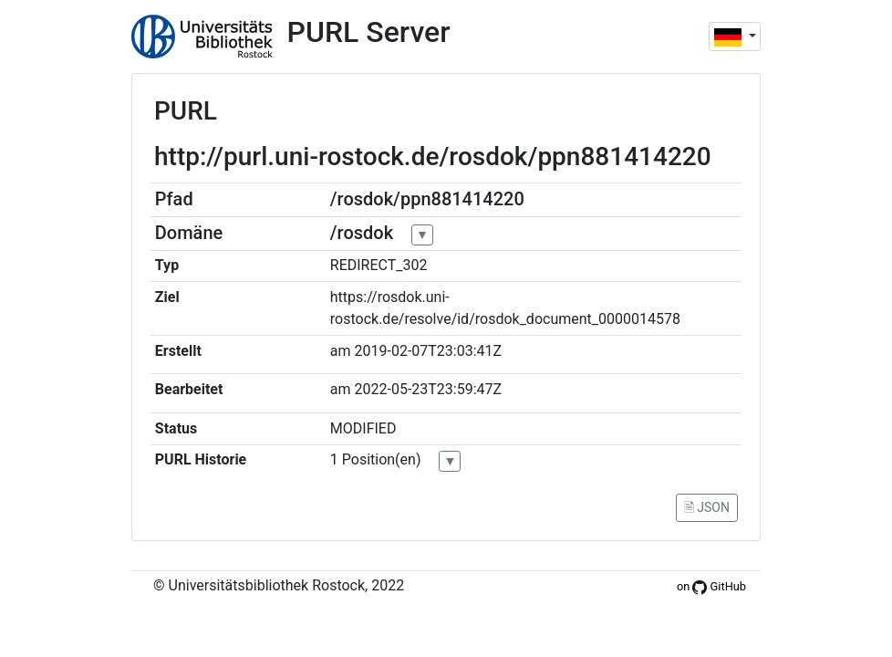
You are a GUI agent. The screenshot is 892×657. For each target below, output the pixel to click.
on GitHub (711, 586)
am (340, 351)
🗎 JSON (707, 507)
